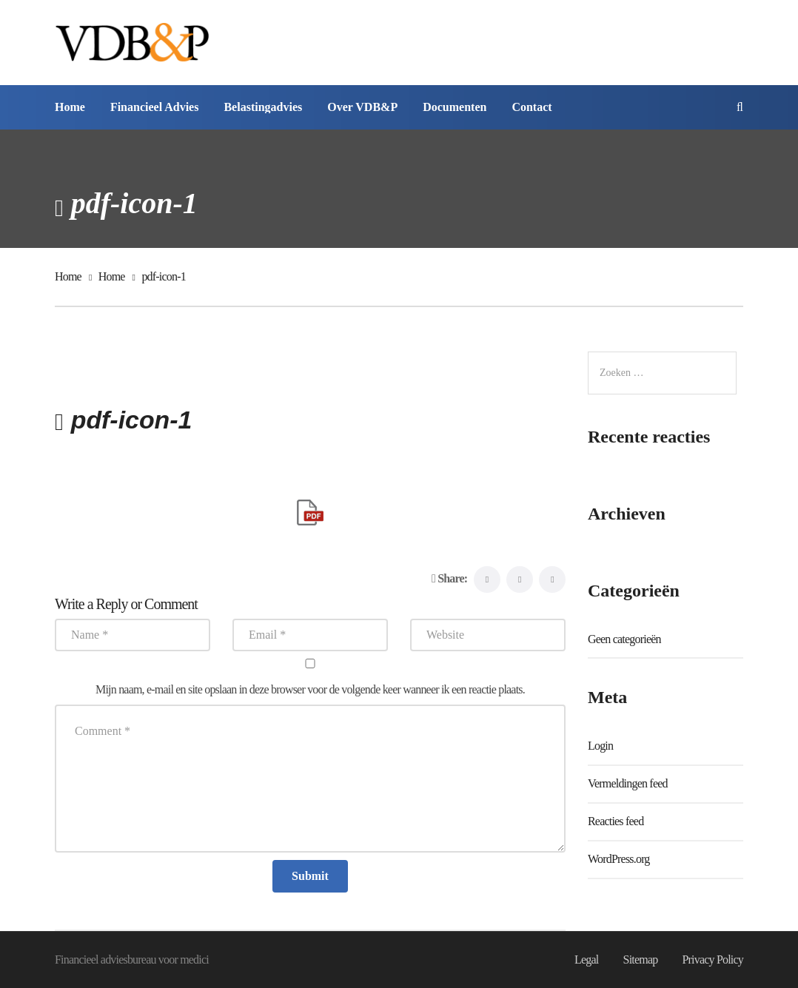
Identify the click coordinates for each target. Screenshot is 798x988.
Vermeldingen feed (628, 783)
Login (600, 745)
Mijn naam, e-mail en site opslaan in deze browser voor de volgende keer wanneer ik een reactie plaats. (310, 689)
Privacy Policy (712, 959)
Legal (586, 959)
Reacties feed (615, 821)
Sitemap (640, 959)
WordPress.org (619, 859)
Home (68, 276)
